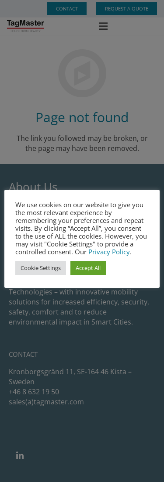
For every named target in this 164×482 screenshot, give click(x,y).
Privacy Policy (109, 251)
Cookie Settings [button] (41, 268)
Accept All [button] (88, 268)
